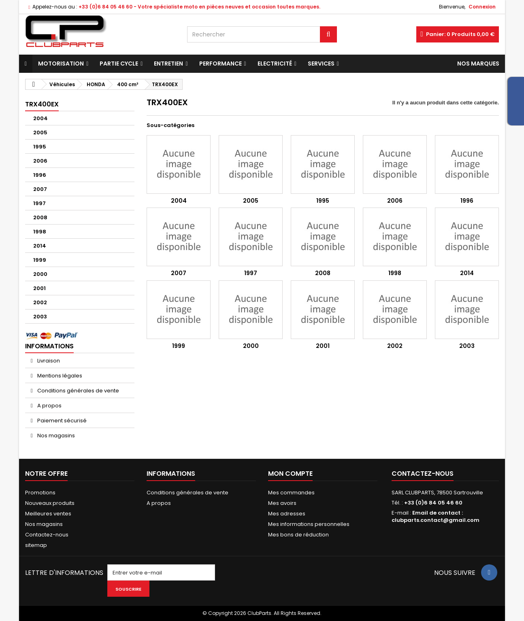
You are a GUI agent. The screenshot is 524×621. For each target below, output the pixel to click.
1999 (39, 260)
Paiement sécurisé (61, 420)
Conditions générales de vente (77, 390)
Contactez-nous (46, 534)
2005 (40, 132)
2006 (40, 161)
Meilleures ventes (48, 513)
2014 (39, 246)
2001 (39, 288)
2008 (40, 217)
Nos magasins (55, 435)
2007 (40, 189)
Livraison (48, 361)
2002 (40, 302)
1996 (39, 175)
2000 (40, 274)
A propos (49, 405)
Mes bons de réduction (298, 534)
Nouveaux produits (50, 503)
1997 (39, 203)
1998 (39, 231)
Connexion (482, 6)
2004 (40, 118)
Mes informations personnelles (308, 524)
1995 (39, 146)
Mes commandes (291, 492)
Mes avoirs (282, 503)
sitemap (36, 545)
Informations (49, 346)
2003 (40, 316)
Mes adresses (286, 513)
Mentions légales (59, 375)
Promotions (40, 492)
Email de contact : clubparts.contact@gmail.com (435, 516)
